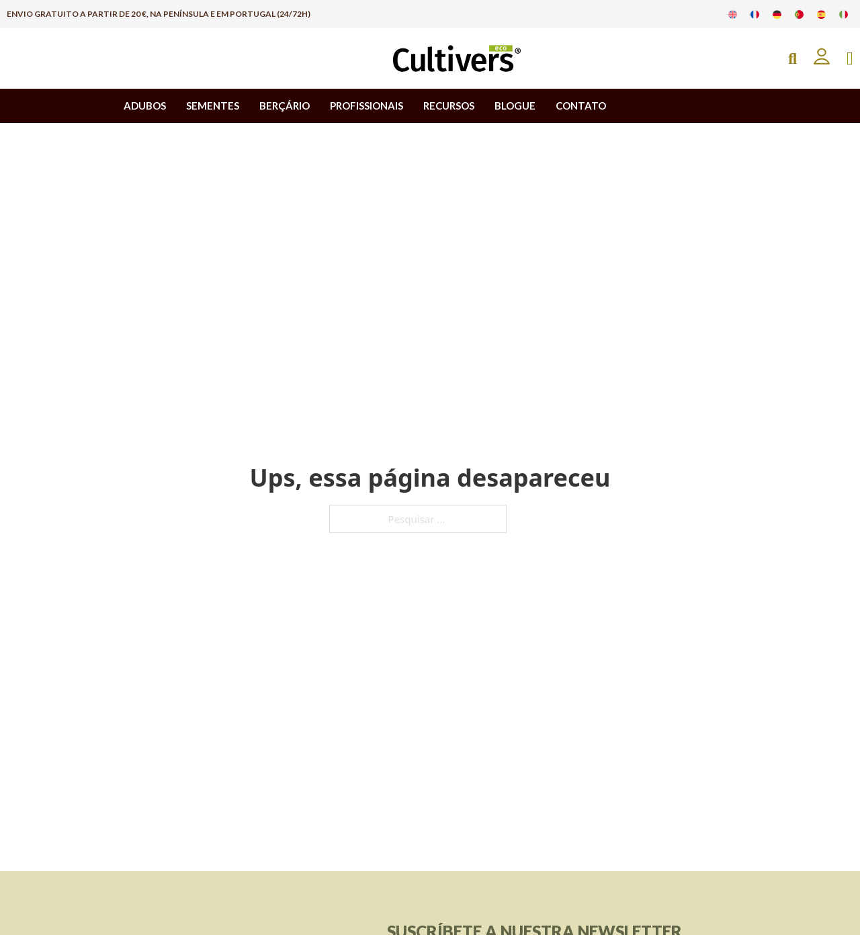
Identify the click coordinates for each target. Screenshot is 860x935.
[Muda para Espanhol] (821, 14)
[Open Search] (792, 59)
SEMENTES (212, 105)
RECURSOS (448, 105)
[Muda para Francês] (755, 14)
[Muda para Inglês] (733, 14)
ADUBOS (145, 105)
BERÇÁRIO (284, 105)
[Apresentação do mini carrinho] (850, 59)
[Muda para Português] (799, 14)
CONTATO (581, 105)
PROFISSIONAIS (366, 105)
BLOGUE (514, 105)
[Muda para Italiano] (843, 14)
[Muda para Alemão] (777, 14)
